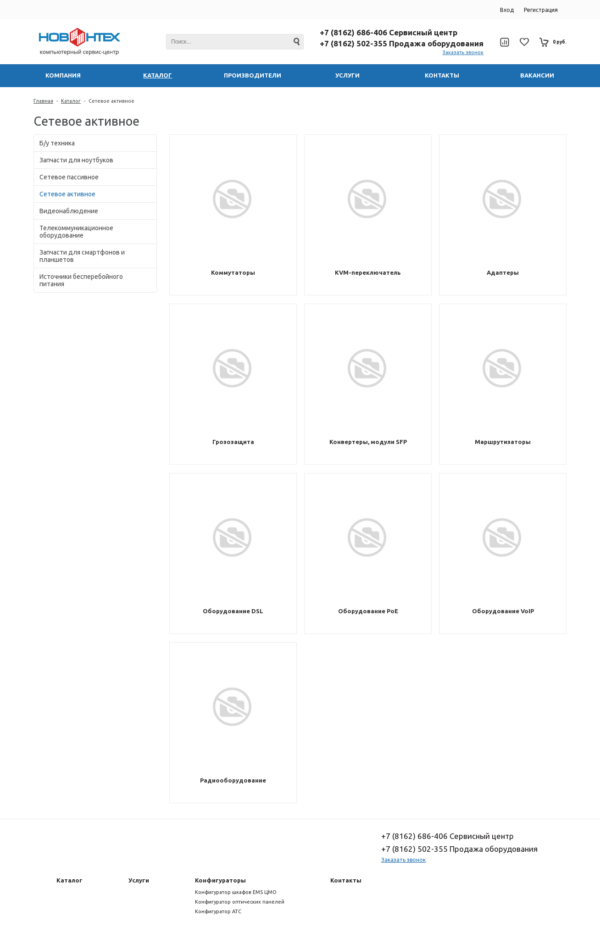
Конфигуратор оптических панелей (239, 902)
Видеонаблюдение (68, 211)
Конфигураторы (220, 880)
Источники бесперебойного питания (81, 280)
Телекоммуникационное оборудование (76, 231)
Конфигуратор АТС (218, 911)
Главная (43, 101)
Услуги (138, 880)
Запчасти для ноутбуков (76, 160)
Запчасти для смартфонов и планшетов (82, 256)
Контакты (345, 880)
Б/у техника (57, 143)
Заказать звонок (463, 52)
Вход (507, 10)
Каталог (71, 101)
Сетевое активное (111, 101)
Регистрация (541, 10)
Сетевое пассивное (69, 177)
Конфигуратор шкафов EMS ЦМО (236, 892)
